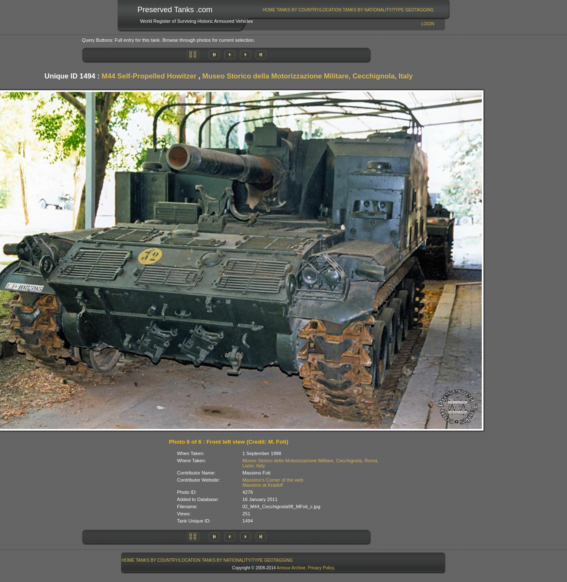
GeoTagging (419, 10)
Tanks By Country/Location (309, 10)
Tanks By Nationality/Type (373, 10)
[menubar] (348, 9)
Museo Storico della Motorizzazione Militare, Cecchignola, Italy (307, 76)
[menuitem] (269, 9)
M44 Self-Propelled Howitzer (149, 76)
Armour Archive (291, 568)
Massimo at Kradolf (263, 485)
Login (427, 24)
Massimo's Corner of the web (273, 479)
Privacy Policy (321, 568)
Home (269, 10)
